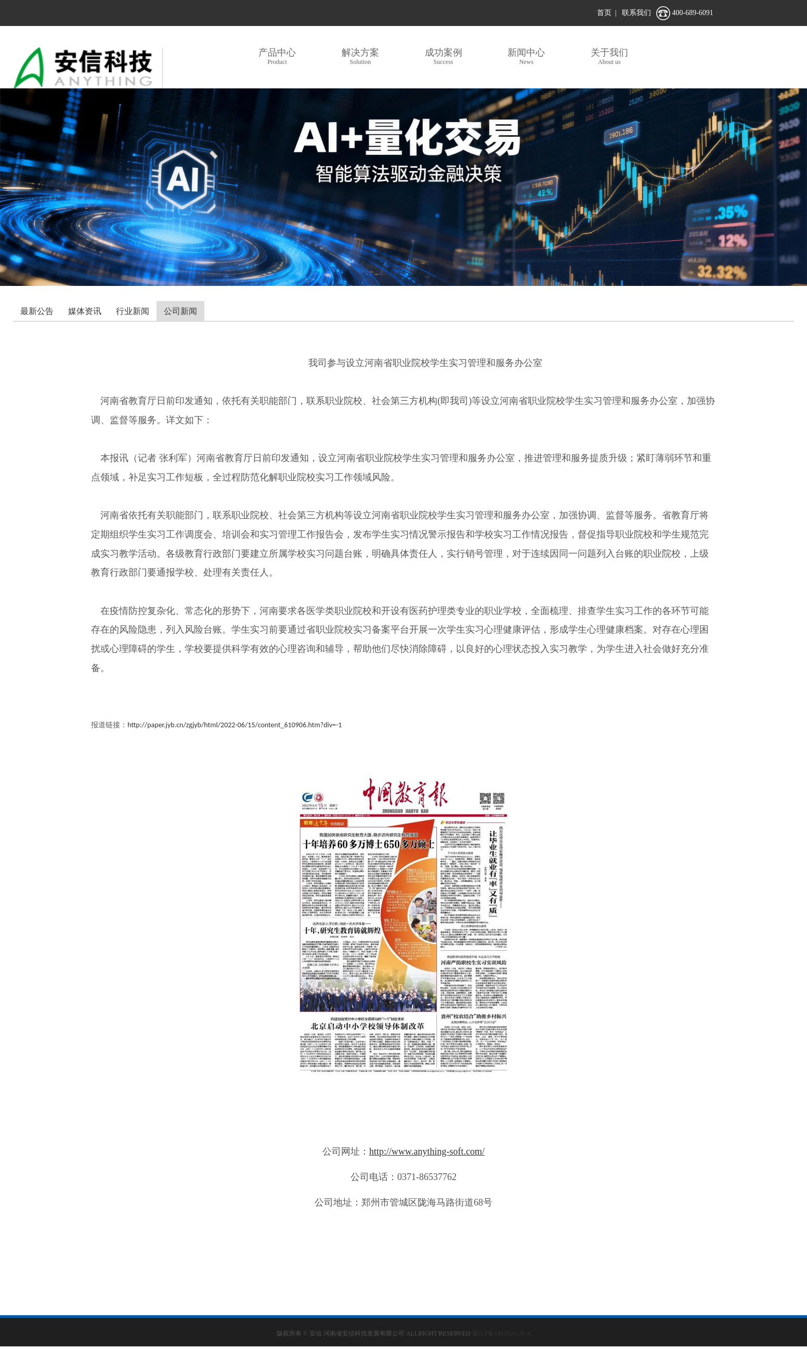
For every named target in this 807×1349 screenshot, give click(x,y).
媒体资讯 (84, 311)
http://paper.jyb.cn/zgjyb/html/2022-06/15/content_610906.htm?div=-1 (234, 725)
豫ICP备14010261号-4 (501, 1333)
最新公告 (37, 311)
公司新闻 (180, 311)
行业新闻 (132, 311)
